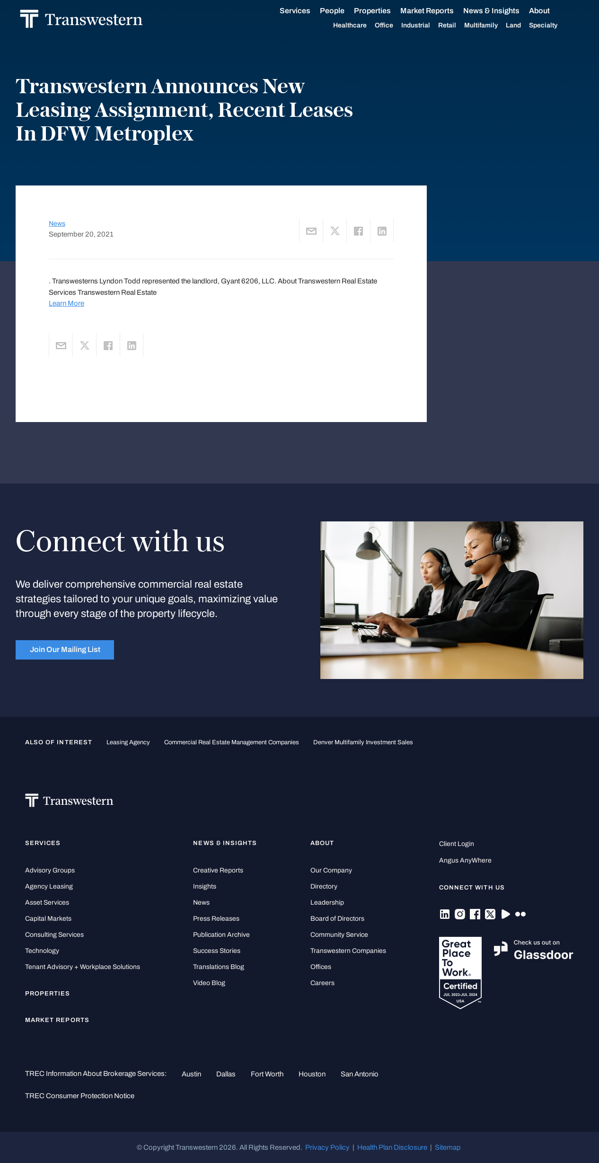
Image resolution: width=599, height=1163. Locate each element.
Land (523, 25)
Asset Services (47, 902)
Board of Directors (337, 918)
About (549, 11)
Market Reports (437, 11)
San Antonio (360, 1074)
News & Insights (502, 11)
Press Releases (216, 918)
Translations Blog (218, 966)
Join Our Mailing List (65, 649)
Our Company (331, 870)
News (57, 223)
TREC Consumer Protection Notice (79, 1096)
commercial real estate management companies (231, 742)
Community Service (339, 934)
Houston (312, 1074)
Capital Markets (48, 918)
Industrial (426, 25)
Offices (320, 966)
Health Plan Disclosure (392, 1147)
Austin (191, 1074)
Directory (323, 886)
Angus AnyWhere (465, 860)
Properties (382, 11)
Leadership (327, 902)
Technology (42, 950)
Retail (458, 25)
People (342, 11)
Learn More (66, 303)
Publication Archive (221, 934)
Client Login (456, 843)
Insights (204, 886)
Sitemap (448, 1147)
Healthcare (360, 25)
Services (305, 11)
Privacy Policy (327, 1147)
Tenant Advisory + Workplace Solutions (82, 966)
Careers (322, 983)
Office (394, 25)
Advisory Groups (50, 870)
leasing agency (128, 742)
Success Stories (216, 950)
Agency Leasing (49, 886)
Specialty (553, 25)
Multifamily (491, 25)
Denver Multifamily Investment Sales (363, 742)
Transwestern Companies (348, 950)
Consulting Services (54, 934)
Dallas (226, 1074)
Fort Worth (267, 1074)
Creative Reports (218, 870)
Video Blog (209, 983)
